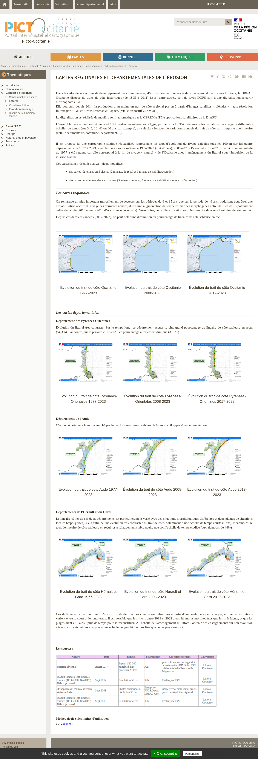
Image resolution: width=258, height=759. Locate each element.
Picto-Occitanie (36, 41)
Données (128, 57)
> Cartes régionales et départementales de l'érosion (110, 66)
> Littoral (53, 66)
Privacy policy (212, 753)
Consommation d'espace (23, 97)
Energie (10, 133)
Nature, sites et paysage (21, 137)
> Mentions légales (13, 742)
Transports (12, 141)
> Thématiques (17, 66)
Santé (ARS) (13, 126)
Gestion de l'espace (19, 92)
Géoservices (233, 57)
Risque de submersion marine (22, 115)
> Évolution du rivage (70, 66)
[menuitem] (6, 4)
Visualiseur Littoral (19, 105)
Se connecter (216, 4)
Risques (11, 130)
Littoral (13, 101)
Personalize (192, 753)
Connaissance (14, 89)
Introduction (13, 85)
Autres (10, 145)
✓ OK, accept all (165, 753)
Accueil (4, 66)
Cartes (75, 57)
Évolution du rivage (21, 109)
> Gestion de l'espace (37, 66)
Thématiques (180, 57)
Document (66, 723)
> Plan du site (10, 746)
